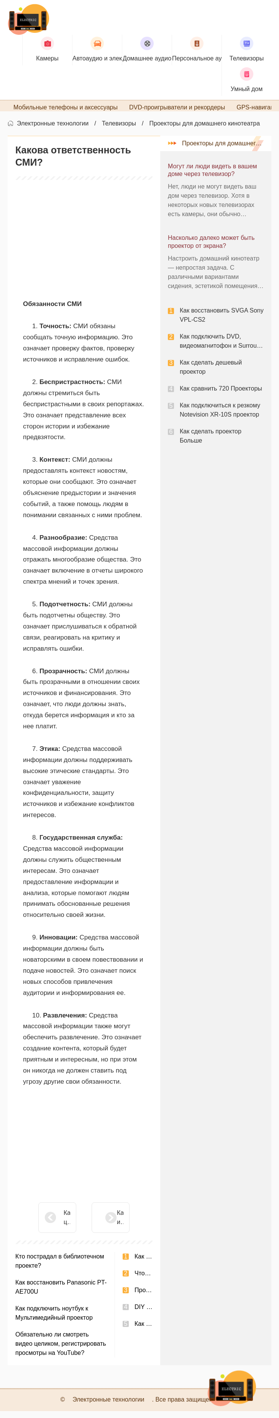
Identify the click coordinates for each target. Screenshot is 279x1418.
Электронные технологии (53, 130)
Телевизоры (119, 130)
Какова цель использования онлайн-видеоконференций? (67, 1225)
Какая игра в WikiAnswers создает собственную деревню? (101, 1225)
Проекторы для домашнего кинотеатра (204, 130)
